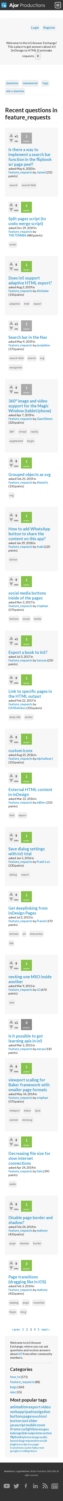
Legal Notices (22, 1471)
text (25, 1421)
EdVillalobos (17, 708)
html (26, 303)
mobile (31, 1425)
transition (39, 1302)
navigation (15, 367)
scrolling (24, 1450)
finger (12, 1312)
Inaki (40, 546)
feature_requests (20, 172)
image (36, 1437)
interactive (36, 934)
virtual (22, 431)
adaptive (14, 303)
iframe (15, 1429)
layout (14, 1440)
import (22, 815)
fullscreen (38, 1447)
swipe (31, 1433)
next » (45, 1329)
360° (12, 431)
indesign (16, 1433)
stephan (42, 606)
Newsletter (9, 1471)
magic (30, 441)
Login (35, 27)
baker (27, 1110)
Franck (41, 921)
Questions (12, 83)
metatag (27, 1120)
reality (34, 431)
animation (19, 1406)
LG (38, 989)
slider (33, 1421)
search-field (29, 185)
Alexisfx (42, 482)
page (12, 1243)
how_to (15, 1377)
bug (21, 1440)
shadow (24, 1243)
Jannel (41, 172)
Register (49, 27)
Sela (40, 1171)
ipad (37, 1110)
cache (27, 1447)
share (33, 1450)
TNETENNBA (17, 235)
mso (11, 1002)
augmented (16, 441)
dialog (13, 874)
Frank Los (43, 862)
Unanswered (30, 83)
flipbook (16, 1437)
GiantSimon (45, 419)
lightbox (32, 1429)
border (37, 1243)
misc (13, 1392)
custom (13, 1120)
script (12, 244)
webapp (17, 1411)
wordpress (25, 1444)
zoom (41, 1425)
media (37, 619)
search (13, 185)
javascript (18, 1425)
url (24, 934)
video (46, 1406)
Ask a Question (15, 91)
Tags (45, 83)
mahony (42, 1230)
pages (14, 1444)
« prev (16, 1329)
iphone (26, 1437)
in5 (20, 1354)
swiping (13, 1302)
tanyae (42, 660)
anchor (29, 717)
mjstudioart (45, 758)
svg (42, 358)
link (11, 943)
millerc (41, 802)
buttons (13, 619)
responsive (31, 1440)
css (23, 1429)
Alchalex (43, 291)
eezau (41, 1049)
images (44, 1429)
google (14, 1450)
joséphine (43, 345)
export (37, 303)
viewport (14, 1110)
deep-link (14, 717)
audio (12, 1184)
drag (23, 1312)
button (13, 559)
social (26, 619)
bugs (13, 1387)
